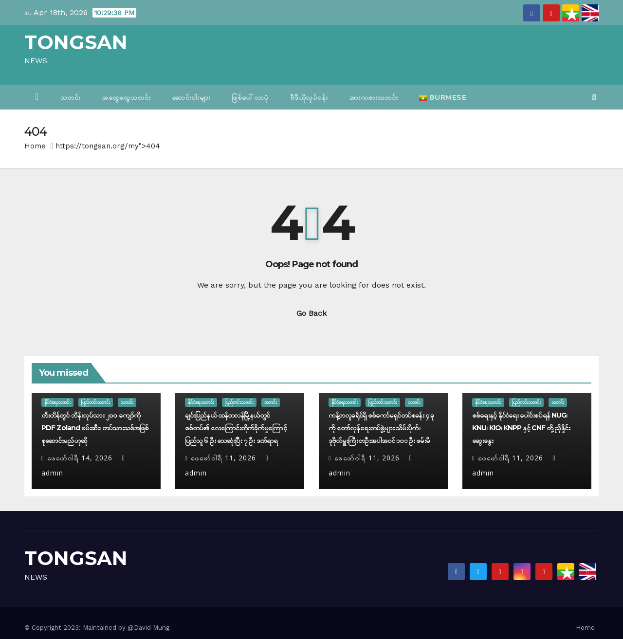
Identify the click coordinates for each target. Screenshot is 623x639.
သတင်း (70, 97)
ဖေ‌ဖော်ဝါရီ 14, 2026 (79, 457)
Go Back (311, 313)
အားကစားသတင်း (373, 97)
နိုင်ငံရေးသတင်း (57, 402)
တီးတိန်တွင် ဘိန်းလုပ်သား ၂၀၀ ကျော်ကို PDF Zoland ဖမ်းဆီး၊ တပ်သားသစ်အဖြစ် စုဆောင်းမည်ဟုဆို (94, 428)
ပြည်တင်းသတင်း (95, 402)
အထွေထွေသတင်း (126, 97)
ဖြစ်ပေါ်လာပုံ (250, 97)
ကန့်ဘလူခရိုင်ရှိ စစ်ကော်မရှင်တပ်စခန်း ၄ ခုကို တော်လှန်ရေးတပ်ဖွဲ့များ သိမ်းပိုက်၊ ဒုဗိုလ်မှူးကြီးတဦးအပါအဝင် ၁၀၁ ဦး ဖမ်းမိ (381, 428)
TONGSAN (76, 42)
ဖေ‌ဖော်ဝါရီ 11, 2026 (223, 457)
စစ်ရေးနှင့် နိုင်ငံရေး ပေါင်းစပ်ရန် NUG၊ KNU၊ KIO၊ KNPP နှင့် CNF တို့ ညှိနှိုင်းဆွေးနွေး (521, 428)
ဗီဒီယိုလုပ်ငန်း (309, 97)
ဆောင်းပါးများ (191, 97)
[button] (594, 97)
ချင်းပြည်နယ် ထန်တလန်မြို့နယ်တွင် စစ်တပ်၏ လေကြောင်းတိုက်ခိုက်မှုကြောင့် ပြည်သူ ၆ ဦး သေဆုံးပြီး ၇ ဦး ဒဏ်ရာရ (236, 428)
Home (35, 146)
